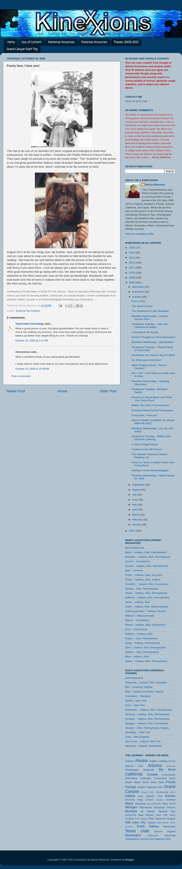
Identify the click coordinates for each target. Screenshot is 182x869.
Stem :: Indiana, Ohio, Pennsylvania (145, 647)
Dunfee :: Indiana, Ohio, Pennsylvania (146, 566)
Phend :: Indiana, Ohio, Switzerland (145, 624)
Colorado (145, 778)
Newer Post (16, 391)
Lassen (159, 800)
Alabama (129, 761)
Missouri (171, 807)
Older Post (108, 391)
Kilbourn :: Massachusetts (140, 615)
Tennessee (169, 826)
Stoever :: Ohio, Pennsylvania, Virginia (147, 728)
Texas (130, 831)
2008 (132, 282)
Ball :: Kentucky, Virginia (138, 687)
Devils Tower (157, 782)
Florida (170, 782)
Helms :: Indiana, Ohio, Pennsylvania (146, 593)
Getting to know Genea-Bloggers (150, 470)
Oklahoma (160, 818)
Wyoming (170, 835)
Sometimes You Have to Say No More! (153, 355)
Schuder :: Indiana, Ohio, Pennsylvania (147, 718)
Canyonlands (168, 774)
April (135, 509)
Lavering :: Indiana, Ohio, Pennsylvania (147, 714)
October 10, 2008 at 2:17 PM (31, 340)
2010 (132, 272)
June (135, 499)
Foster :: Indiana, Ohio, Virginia (142, 579)
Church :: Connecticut (137, 561)
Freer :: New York (135, 705)
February (137, 519)
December (138, 286)
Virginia (171, 831)
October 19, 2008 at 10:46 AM (32, 368)
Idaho (172, 792)
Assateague (132, 769)
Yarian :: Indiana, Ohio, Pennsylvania (146, 661)
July (134, 494)
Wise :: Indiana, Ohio (137, 656)
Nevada (162, 811)
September (138, 484)
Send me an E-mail (136, 101)
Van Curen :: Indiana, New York (143, 741)
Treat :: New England (137, 736)
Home (11, 42)
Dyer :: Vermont (134, 570)
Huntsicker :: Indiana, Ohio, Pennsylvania (148, 709)
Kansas (170, 795)
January (137, 524)
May (135, 504)
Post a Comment (21, 376)
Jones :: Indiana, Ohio (137, 602)
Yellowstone (132, 839)
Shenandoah (163, 823)
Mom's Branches (134, 547)
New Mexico (146, 815)
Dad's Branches (134, 678)
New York (162, 815)
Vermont (158, 831)
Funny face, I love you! (144, 415)
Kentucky (130, 799)
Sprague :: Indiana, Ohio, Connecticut (146, 723)
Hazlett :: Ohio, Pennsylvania (141, 588)
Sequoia (151, 822)
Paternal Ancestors (94, 42)
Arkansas (171, 766)
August (136, 489)
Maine (129, 803)
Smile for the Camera (28, 310)
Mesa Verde (168, 803)
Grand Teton (148, 792)
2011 (132, 267)
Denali (145, 782)
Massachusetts (154, 804)
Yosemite (144, 839)
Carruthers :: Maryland (138, 696)
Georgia (130, 787)
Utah (145, 831)
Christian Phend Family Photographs (152, 410)
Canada (152, 774)
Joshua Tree (154, 796)
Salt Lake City (135, 822)
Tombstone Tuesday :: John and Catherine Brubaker (150, 326)
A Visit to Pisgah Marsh (145, 444)
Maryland (140, 803)
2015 (132, 247)
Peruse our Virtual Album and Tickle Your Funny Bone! (152, 399)
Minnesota (145, 807)
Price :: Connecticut (136, 629)
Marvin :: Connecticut (137, 620)
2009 (132, 277)
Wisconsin (153, 835)
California (133, 774)
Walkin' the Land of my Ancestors (150, 405)
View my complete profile (139, 233)
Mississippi (159, 807)
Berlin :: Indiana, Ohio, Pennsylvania (145, 552)
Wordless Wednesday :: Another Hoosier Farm (150, 318)
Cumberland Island (164, 778)
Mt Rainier (148, 811)
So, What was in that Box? (147, 360)
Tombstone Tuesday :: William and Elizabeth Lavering (151, 438)
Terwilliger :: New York (137, 732)
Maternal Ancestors (61, 42)
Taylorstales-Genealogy (29, 323)
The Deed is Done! (142, 306)
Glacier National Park (150, 787)
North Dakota (141, 819)
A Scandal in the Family (145, 332)
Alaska (141, 760)
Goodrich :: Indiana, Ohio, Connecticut (147, 584)
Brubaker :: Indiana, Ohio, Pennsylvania (147, 556)
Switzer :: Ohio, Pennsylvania (141, 652)
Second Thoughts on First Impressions (153, 337)
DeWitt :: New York (136, 700)
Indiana (130, 795)
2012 (132, 262)
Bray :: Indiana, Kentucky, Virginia (144, 691)
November (138, 291)
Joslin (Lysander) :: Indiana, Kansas (145, 611)
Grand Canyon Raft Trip (22, 49)
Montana (131, 811)
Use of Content (31, 42)
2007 (132, 530)
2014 (132, 252)
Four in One (138, 301)
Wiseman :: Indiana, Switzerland (143, 745)
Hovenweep (162, 792)
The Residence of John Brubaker (150, 311)
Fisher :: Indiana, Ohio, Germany (143, 575)
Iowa (140, 796)
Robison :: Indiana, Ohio (139, 633)
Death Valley (132, 782)
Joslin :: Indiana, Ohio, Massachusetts (146, 606)
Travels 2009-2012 (126, 42)
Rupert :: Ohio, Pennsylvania (141, 638)
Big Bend (167, 769)
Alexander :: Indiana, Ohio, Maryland (146, 682)
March (136, 514)
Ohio (151, 818)
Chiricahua (131, 778)
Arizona (155, 765)
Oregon (171, 818)
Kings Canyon (145, 799)
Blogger (129, 859)
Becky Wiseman (155, 184)
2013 (132, 257)
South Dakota (148, 826)
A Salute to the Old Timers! (147, 449)
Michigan (131, 807)
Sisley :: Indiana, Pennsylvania (142, 643)
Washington (133, 835)
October (137, 296)
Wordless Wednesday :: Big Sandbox (153, 342)
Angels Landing (158, 761)
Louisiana (170, 799)
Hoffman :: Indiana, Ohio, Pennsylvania (147, 597)
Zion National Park (159, 839)
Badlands (148, 769)
